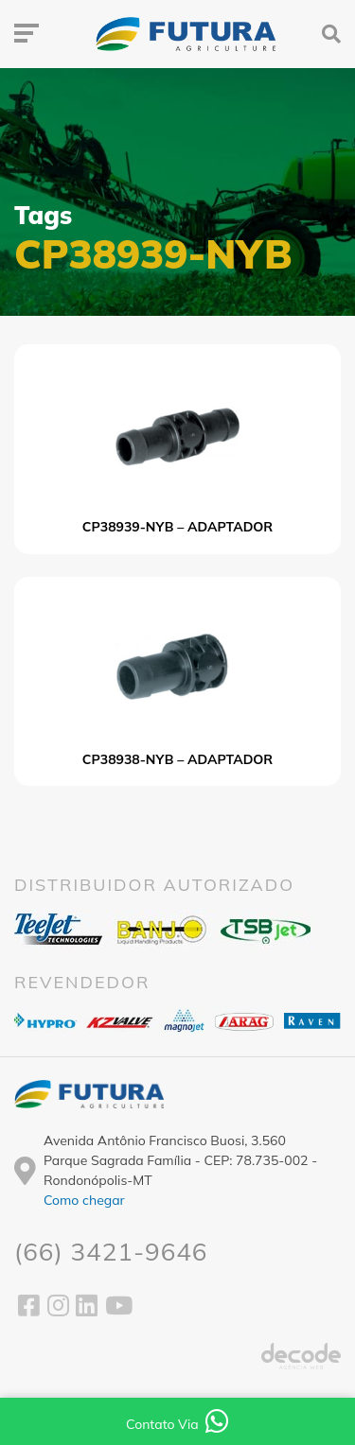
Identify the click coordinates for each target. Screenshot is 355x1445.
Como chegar (84, 1200)
